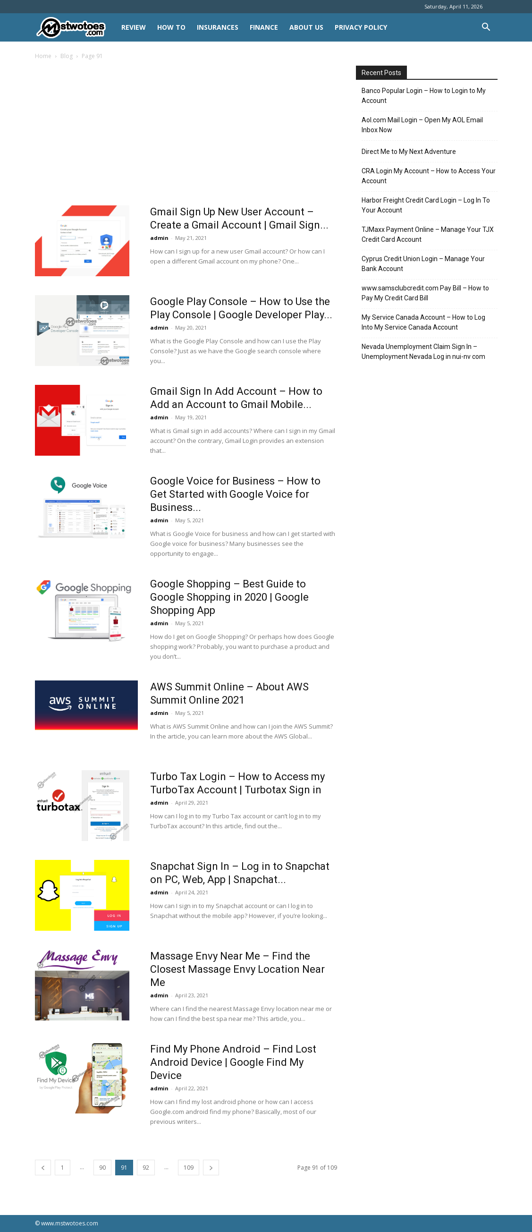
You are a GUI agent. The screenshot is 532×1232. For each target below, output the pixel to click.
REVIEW (133, 27)
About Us (306, 27)
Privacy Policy (361, 27)
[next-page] (211, 1167)
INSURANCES (217, 27)
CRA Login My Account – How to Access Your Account (429, 176)
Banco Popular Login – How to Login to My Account (424, 95)
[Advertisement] (186, 135)
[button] (486, 28)
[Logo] (75, 27)
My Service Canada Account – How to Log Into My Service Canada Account (423, 322)
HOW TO (171, 27)
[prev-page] (43, 1167)
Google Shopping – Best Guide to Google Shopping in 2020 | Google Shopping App (229, 597)
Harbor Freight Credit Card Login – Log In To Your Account (426, 205)
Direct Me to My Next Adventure (409, 151)
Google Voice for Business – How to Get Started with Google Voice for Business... (235, 494)
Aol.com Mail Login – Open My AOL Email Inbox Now (422, 125)
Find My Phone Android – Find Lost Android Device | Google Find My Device (233, 1062)
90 (102, 1168)
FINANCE (264, 27)
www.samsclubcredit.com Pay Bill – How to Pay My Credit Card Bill (425, 293)
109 (189, 1168)
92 (146, 1168)
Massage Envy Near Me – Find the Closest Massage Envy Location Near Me (237, 969)
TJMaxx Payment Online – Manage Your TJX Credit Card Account (428, 234)
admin (159, 237)
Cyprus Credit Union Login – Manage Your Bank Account (423, 263)
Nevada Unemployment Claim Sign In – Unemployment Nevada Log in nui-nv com (423, 351)
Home (43, 56)
